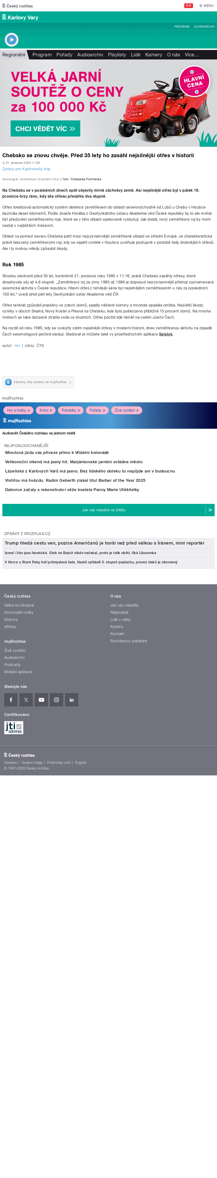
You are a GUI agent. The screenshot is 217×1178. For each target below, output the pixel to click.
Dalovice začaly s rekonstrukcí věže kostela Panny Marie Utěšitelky (91, 666)
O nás (173, 55)
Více (192, 55)
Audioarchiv (204, 26)
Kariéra (116, 958)
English (80, 1094)
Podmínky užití (59, 1094)
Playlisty (117, 55)
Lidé (136, 55)
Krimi (46, 532)
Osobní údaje (32, 1094)
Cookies (10, 1094)
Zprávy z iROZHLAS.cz (27, 723)
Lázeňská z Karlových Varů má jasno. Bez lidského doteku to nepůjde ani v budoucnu (109, 620)
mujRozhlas (13, 520)
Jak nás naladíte (124, 937)
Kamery (153, 55)
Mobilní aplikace (18, 1003)
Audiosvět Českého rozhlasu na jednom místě (38, 555)
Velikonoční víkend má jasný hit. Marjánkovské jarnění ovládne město (92, 597)
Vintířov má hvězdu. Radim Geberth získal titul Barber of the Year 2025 (94, 643)
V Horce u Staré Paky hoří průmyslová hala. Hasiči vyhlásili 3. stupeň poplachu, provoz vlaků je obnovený (91, 894)
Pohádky (71, 532)
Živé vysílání (126, 532)
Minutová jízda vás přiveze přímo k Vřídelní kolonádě (76, 574)
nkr (17, 468)
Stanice (11, 951)
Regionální (13, 55)
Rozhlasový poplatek (128, 972)
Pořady (64, 55)
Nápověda (119, 944)
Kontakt (117, 965)
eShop (10, 958)
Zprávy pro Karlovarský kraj (26, 169)
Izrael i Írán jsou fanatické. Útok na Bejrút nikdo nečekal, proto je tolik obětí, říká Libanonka (80, 884)
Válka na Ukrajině (19, 937)
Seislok (166, 456)
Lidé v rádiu (120, 951)
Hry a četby (18, 532)
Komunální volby (18, 944)
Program (181, 26)
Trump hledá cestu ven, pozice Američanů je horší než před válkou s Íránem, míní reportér (104, 874)
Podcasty (12, 996)
